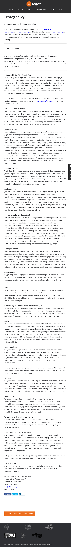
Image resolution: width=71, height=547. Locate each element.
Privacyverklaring (31, 544)
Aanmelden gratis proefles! (20, 514)
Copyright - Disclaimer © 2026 (43, 544)
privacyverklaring (23, 32)
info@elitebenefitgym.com (46, 101)
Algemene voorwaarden (20, 544)
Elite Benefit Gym (35, 4)
